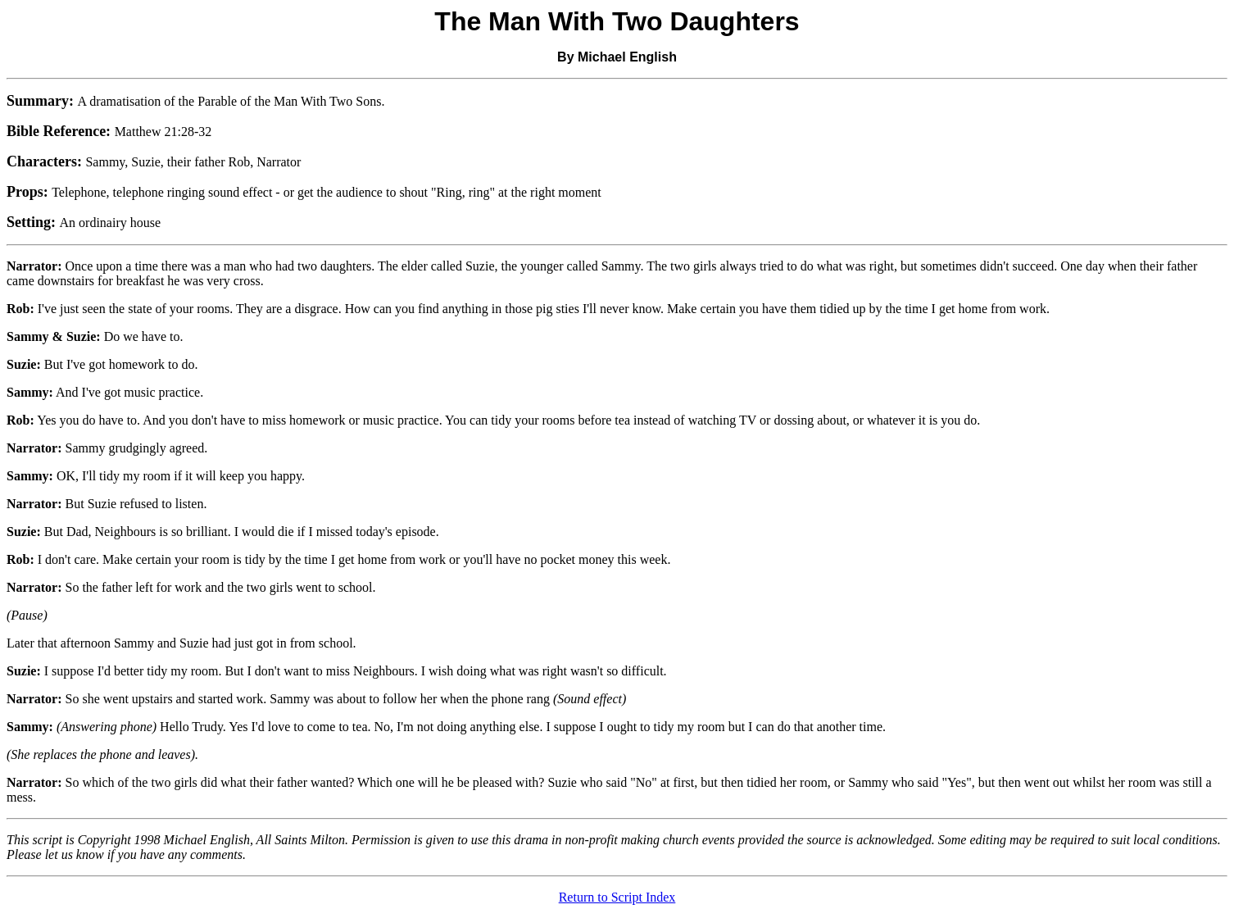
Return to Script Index (617, 897)
